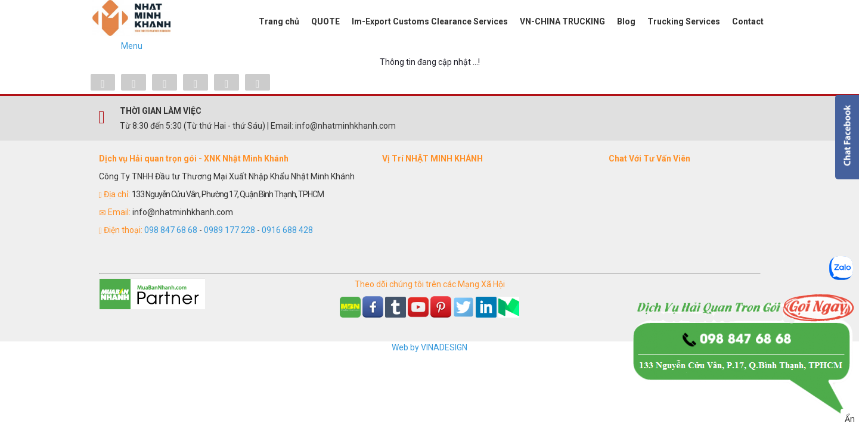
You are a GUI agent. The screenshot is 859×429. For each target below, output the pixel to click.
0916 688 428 (287, 230)
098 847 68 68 (170, 230)
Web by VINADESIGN (429, 347)
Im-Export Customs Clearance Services (430, 21)
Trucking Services (683, 21)
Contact (748, 21)
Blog (626, 21)
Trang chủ (279, 21)
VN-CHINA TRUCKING (562, 21)
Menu (131, 46)
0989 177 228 (229, 230)
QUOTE (325, 21)
